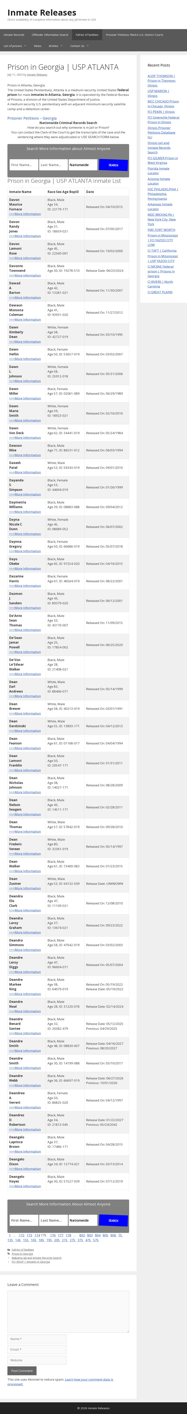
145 (18, 1240)
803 (90, 1235)
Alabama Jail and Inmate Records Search (36, 1258)
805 (105, 1235)
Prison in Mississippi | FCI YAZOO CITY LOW (163, 240)
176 (53, 1235)
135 (10, 1240)
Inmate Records (14, 35)
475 (88, 1240)
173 (29, 1235)
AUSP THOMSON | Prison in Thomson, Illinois (162, 80)
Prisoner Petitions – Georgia (32, 118)
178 (68, 1235)
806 (113, 1235)
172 (21, 1235)
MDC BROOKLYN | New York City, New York (162, 219)
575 (96, 1240)
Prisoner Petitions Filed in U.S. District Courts (134, 35)
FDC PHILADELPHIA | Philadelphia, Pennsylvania (163, 194)
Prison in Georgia (22, 1254)
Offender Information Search (50, 35)
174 (37, 1235)
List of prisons (17, 45)
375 (81, 1240)
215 (65, 1240)
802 (82, 1235)
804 (98, 1235)
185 (42, 1240)
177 (60, 1235)
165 (34, 1240)
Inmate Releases (41, 12)
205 (57, 1240)
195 (49, 1240)
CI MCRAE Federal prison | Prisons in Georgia (161, 271)
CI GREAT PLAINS (160, 292)
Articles (58, 45)
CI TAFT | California (162, 250)
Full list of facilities (87, 35)
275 (73, 1240)
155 (26, 1240)
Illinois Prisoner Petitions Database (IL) (161, 132)
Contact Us (81, 45)
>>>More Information (25, 214)
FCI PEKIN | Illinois (161, 112)
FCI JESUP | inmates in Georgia (31, 1261)
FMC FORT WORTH (161, 230)
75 (120, 1235)
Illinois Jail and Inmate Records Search (159, 147)
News (37, 46)
